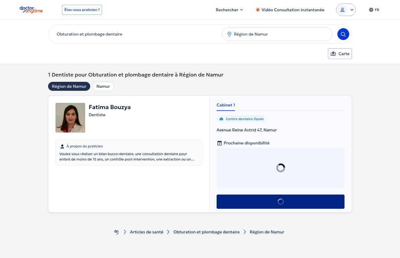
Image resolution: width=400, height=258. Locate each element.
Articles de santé (146, 232)
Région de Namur (69, 86)
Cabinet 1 (226, 105)
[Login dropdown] (346, 10)
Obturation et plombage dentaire (206, 232)
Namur (103, 86)
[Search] (343, 34)
